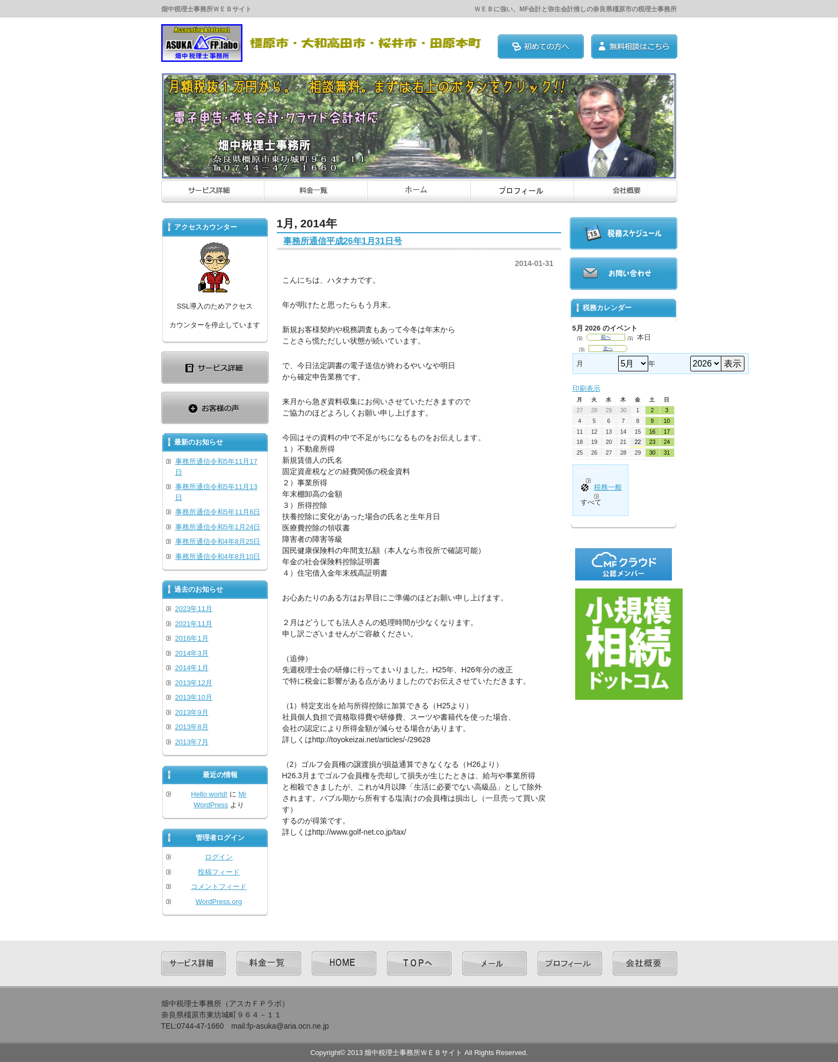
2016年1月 (192, 638)
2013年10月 (193, 697)
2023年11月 (193, 609)
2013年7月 (192, 742)
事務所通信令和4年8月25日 (218, 541)
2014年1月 (192, 668)
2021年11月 (193, 624)
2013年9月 (192, 712)
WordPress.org (219, 902)
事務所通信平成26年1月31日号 (343, 241)
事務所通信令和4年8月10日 (218, 556)
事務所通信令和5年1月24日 (218, 527)
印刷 (586, 388)
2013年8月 (192, 727)
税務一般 (601, 487)
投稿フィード (219, 872)
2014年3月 (192, 653)
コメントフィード (219, 886)
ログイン (219, 857)
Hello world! (209, 794)
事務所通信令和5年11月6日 (218, 512)
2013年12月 (193, 683)
